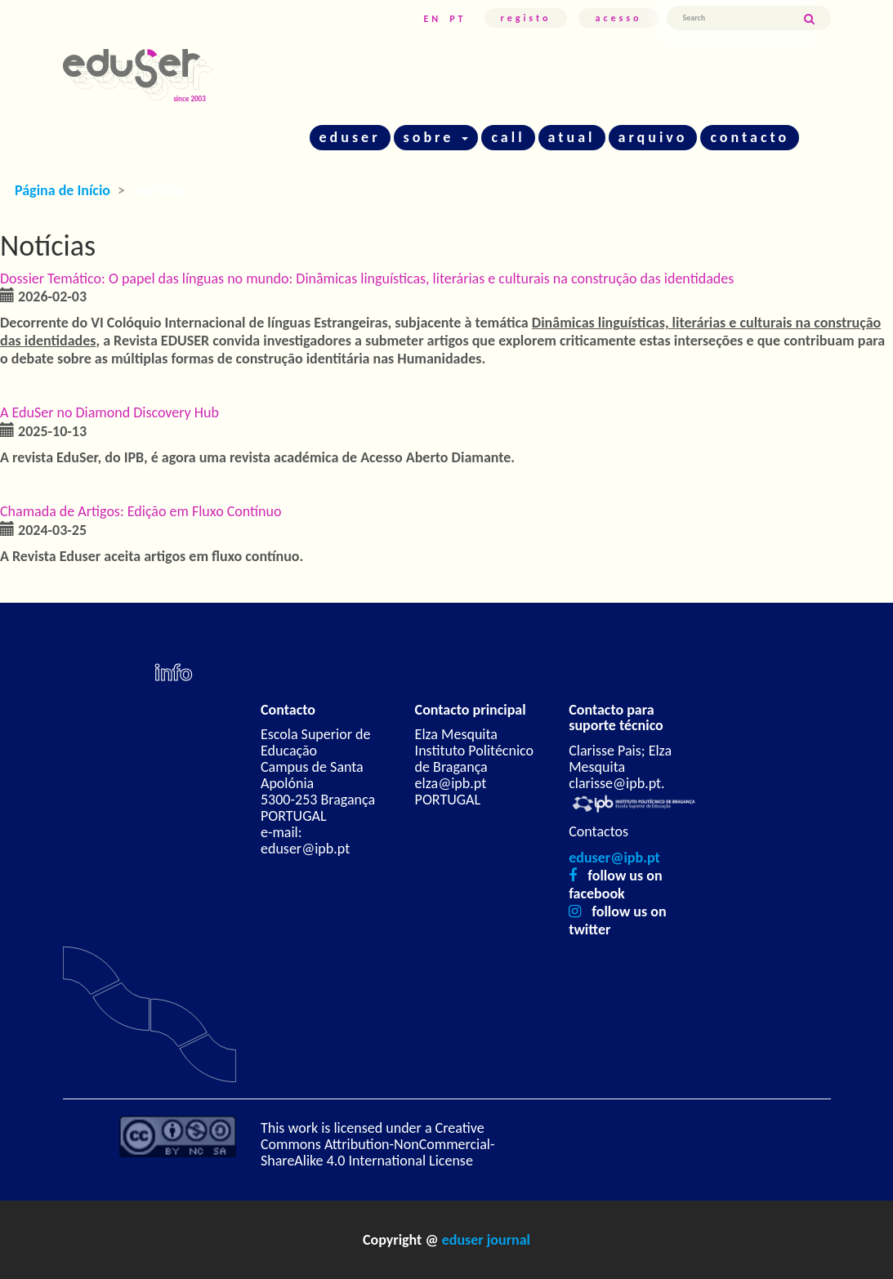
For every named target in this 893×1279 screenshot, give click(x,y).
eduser (350, 137)
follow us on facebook (615, 884)
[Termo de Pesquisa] (735, 18)
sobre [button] (436, 137)
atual (572, 137)
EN (432, 19)
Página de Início (62, 190)
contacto (749, 137)
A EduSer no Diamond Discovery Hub (109, 412)
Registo (526, 18)
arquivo (653, 137)
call (508, 137)
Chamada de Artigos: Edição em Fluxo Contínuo (141, 511)
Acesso (618, 18)
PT (457, 19)
